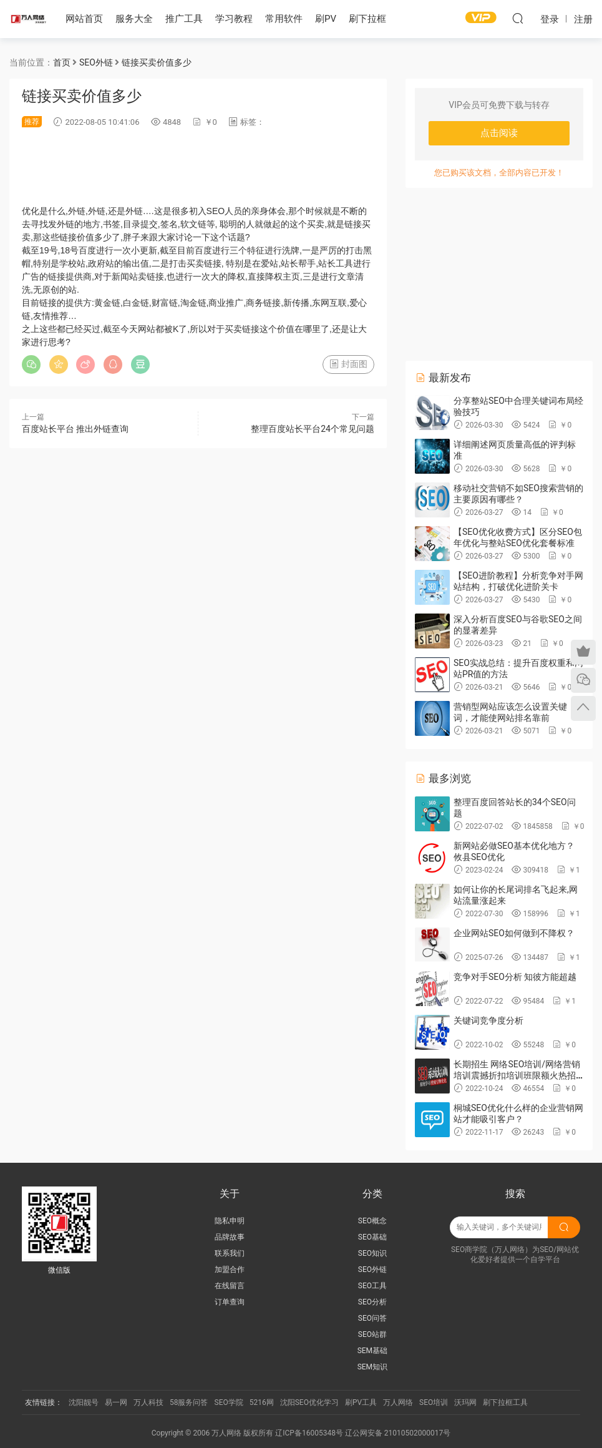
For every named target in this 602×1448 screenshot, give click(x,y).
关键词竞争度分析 (488, 1020)
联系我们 (230, 1253)
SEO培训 (433, 1402)
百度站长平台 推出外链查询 (75, 429)
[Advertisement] (249, 166)
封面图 (348, 364)
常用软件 (284, 18)
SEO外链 (372, 1269)
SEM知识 (372, 1366)
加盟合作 (230, 1269)
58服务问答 (189, 1402)
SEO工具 (372, 1285)
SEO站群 (372, 1334)
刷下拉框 (367, 18)
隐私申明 (230, 1220)
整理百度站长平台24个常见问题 (312, 429)
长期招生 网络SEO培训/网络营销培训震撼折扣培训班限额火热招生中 (517, 1075)
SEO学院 (229, 1402)
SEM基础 (372, 1350)
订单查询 (230, 1302)
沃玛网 (465, 1402)
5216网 (262, 1402)
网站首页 (84, 18)
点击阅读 (499, 133)
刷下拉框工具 (505, 1402)
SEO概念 (372, 1220)
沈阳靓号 (84, 1402)
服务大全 (134, 18)
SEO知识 (372, 1253)
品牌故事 (230, 1237)
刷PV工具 (361, 1402)
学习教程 (234, 18)
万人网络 (398, 1402)
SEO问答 (372, 1318)
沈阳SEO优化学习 (309, 1402)
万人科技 (148, 1402)
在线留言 (230, 1285)
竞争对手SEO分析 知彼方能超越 (515, 977)
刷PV (325, 18)
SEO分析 (372, 1302)
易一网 (116, 1402)
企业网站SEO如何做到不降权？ (514, 933)
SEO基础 (372, 1237)
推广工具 (184, 18)
